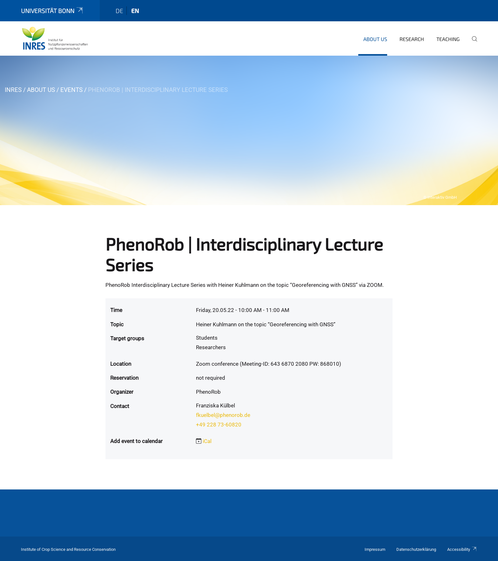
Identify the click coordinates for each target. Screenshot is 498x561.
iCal (207, 441)
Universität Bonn (52, 10)
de (119, 10)
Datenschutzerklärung (416, 549)
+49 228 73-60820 (218, 424)
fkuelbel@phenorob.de (223, 415)
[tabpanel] (249, 130)
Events (71, 90)
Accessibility (462, 549)
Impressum (375, 549)
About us (375, 39)
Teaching (448, 39)
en (135, 10)
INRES (13, 90)
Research (412, 39)
